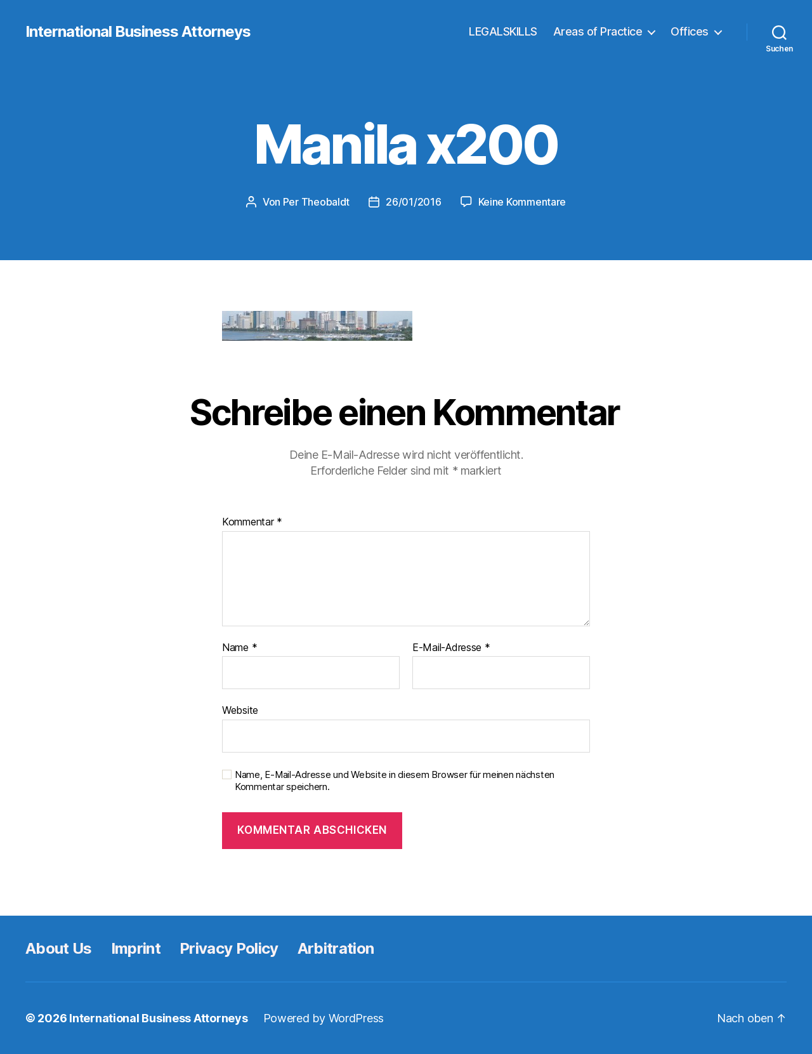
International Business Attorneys (138, 31)
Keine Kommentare (522, 201)
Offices (690, 31)
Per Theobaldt (316, 201)
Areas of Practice (598, 31)
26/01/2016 (413, 201)
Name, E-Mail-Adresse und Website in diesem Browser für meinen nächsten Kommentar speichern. (394, 781)
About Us (58, 948)
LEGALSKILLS (503, 31)
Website (240, 710)
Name (239, 648)
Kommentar (252, 522)
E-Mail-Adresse (451, 648)
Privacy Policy (229, 948)
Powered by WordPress (323, 1018)
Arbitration (336, 948)
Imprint (135, 948)
